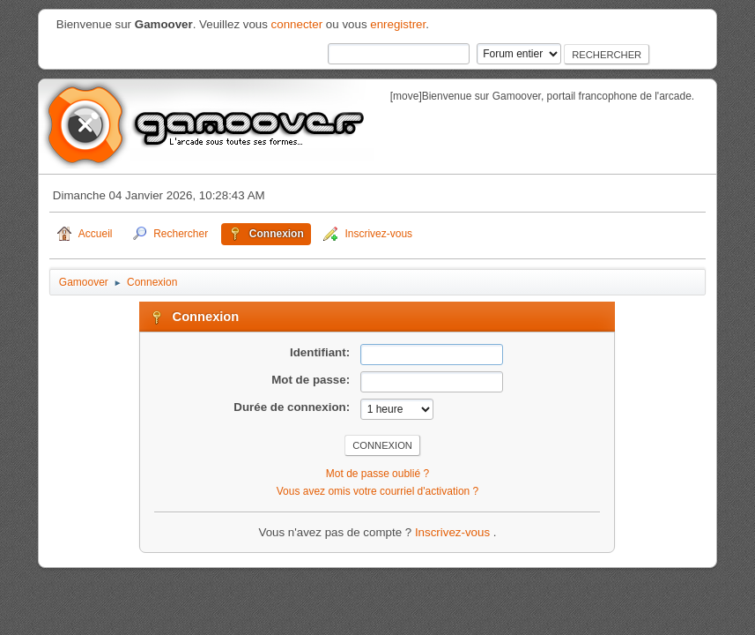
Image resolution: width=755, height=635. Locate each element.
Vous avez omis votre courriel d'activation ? (377, 491)
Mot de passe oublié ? (377, 473)
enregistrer (398, 24)
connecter (297, 24)
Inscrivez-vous (454, 532)
